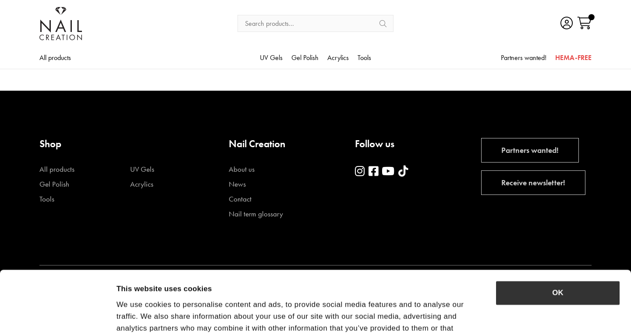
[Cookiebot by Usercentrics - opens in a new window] (56, 318)
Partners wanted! (523, 58)
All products (55, 58)
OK (557, 233)
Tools (364, 58)
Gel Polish (305, 58)
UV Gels (271, 58)
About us (242, 169)
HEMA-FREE (573, 58)
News (237, 184)
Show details (491, 318)
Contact (240, 199)
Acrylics (338, 58)
